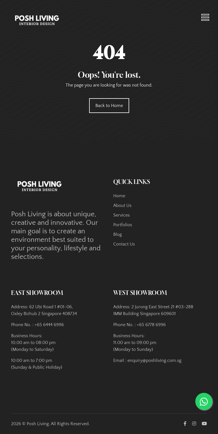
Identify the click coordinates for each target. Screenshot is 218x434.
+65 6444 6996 (49, 324)
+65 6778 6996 (151, 324)
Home (119, 195)
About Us (122, 205)
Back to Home (109, 105)
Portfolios (122, 224)
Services (121, 215)
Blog (117, 234)
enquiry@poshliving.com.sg (154, 360)
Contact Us (124, 244)
